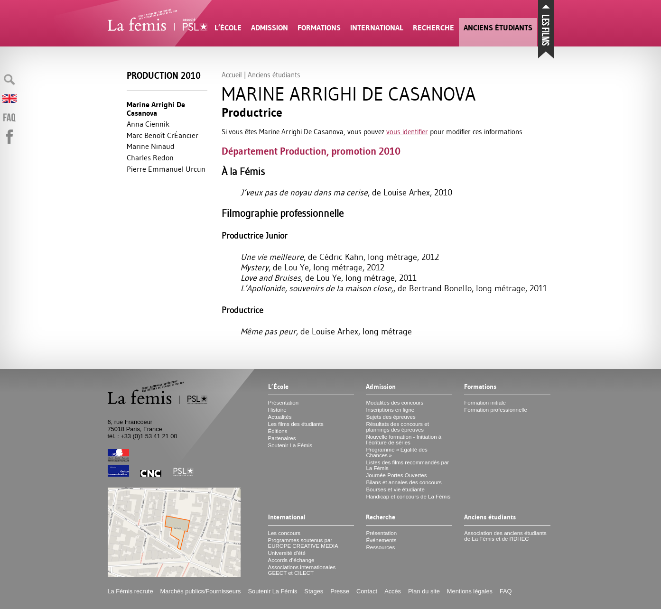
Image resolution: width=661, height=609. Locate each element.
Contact (366, 591)
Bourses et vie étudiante (395, 489)
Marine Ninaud (151, 146)
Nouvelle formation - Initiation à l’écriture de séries (403, 439)
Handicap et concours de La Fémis (408, 496)
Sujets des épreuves (390, 417)
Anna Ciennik (148, 124)
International (376, 28)
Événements (381, 540)
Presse (339, 591)
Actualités (280, 417)
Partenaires (282, 438)
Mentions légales (470, 591)
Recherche (433, 28)
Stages (313, 591)
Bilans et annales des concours (403, 482)
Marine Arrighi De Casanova (156, 109)
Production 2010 (164, 75)
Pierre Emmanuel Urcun (166, 169)
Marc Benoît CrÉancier (162, 135)
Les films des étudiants (296, 424)
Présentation (283, 403)
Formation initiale (485, 403)
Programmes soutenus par (303, 543)
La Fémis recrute (130, 591)
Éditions (278, 431)
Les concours (284, 533)
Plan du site (424, 591)
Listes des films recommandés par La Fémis (407, 465)
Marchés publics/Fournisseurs (200, 591)
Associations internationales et (302, 570)
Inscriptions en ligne (390, 410)
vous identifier (407, 131)
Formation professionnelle (495, 410)
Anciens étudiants (498, 28)
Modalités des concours (394, 403)
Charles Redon (150, 157)
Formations (319, 28)
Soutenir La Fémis (290, 445)
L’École (228, 28)
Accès (392, 591)
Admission (269, 28)
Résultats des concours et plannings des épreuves (397, 427)
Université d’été (287, 553)
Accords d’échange (291, 560)
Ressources (380, 547)
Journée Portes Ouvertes (396, 475)
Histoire (277, 410)
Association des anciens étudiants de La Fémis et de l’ (505, 536)
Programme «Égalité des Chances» (396, 452)
